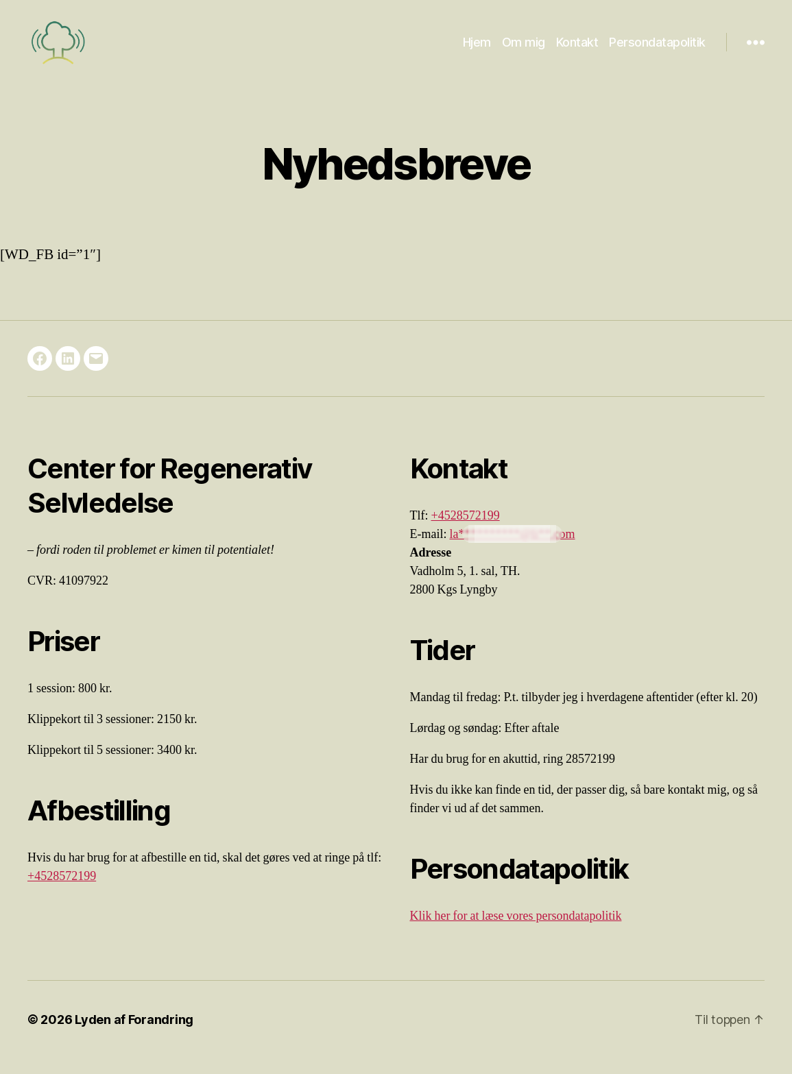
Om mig (523, 49)
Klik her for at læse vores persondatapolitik (516, 932)
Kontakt (577, 49)
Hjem (477, 49)
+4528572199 (61, 892)
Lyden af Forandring (134, 1035)
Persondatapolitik (657, 49)
